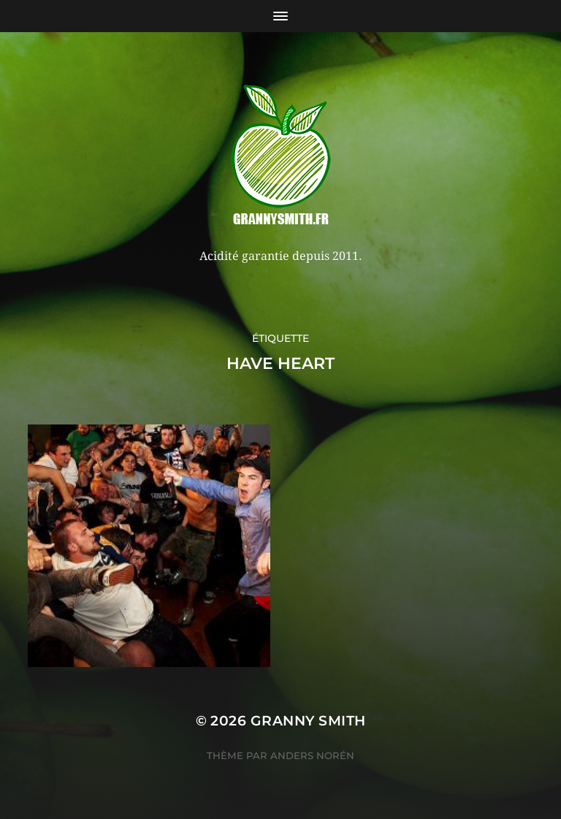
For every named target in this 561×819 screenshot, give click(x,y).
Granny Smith (308, 720)
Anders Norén (312, 755)
